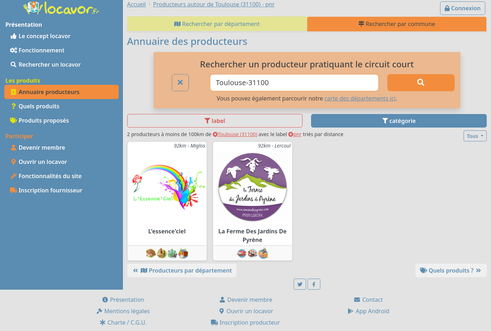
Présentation (123, 300)
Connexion (463, 8)
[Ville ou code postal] (294, 82)
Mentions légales (123, 311)
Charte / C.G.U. (123, 322)
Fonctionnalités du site (46, 176)
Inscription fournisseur (46, 190)
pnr (294, 134)
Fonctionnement (37, 50)
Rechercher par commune (396, 24)
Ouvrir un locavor (38, 162)
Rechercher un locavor (45, 64)
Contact (368, 300)
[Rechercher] (421, 82)
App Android (368, 311)
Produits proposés (39, 120)
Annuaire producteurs (44, 92)
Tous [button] (473, 136)
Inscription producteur (245, 322)
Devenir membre (37, 147)
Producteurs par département (182, 270)
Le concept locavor (40, 36)
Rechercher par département (217, 24)
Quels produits (35, 106)
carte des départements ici (360, 98)
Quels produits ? (451, 270)
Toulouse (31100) (235, 134)
